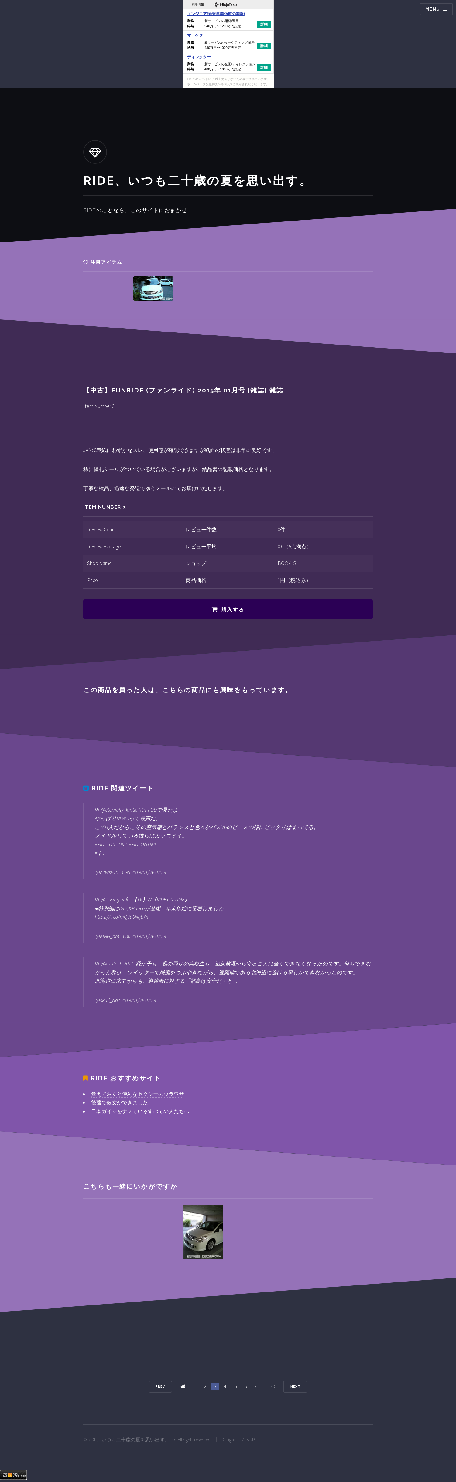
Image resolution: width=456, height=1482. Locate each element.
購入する (232, 610)
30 (272, 1386)
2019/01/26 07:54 (148, 936)
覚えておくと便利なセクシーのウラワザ (137, 1094)
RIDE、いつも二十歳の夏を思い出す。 (129, 1440)
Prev (160, 1386)
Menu (432, 9)
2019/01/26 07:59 (148, 872)
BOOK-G (287, 563)
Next (295, 1386)
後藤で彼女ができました (119, 1102)
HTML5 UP (245, 1440)
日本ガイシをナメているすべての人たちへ (140, 1111)
